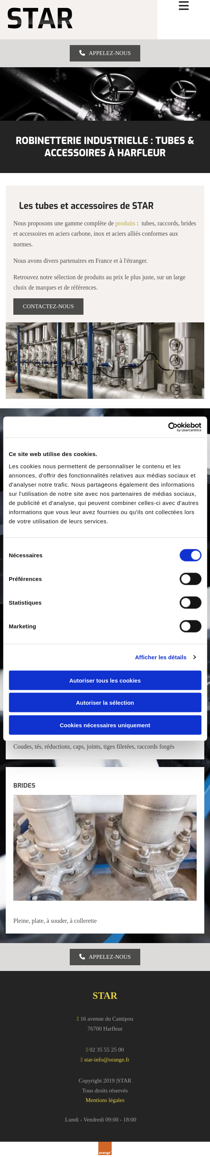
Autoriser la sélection (105, 702)
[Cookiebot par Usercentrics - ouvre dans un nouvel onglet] (168, 427)
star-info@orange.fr (107, 1060)
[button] (105, 53)
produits (125, 223)
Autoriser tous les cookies (105, 680)
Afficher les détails (160, 657)
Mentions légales (104, 1100)
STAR (105, 995)
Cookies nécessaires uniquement (105, 725)
